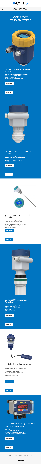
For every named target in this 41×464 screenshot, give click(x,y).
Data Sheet (9, 83)
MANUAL (8, 92)
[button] (2, 9)
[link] (20, 3)
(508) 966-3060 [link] (20, 9)
